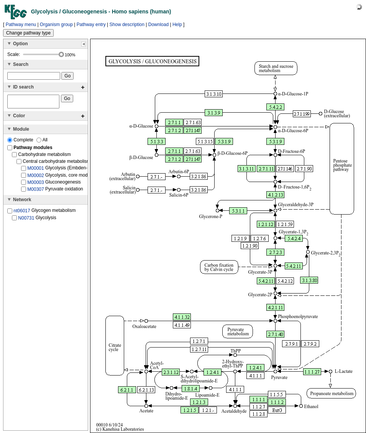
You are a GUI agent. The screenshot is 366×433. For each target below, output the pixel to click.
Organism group (56, 24)
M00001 (35, 170)
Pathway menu (21, 24)
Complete (20, 142)
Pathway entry (91, 24)
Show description (127, 24)
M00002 (35, 177)
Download (158, 24)
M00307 (35, 191)
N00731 (26, 220)
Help (177, 24)
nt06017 (21, 213)
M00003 (35, 184)
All (42, 142)
